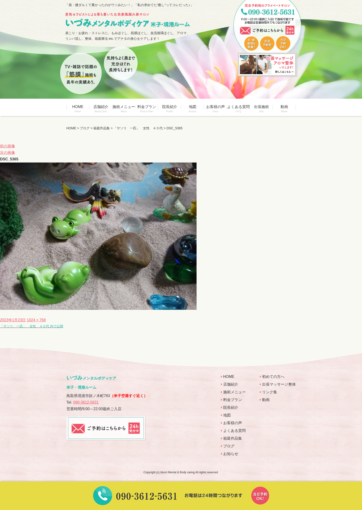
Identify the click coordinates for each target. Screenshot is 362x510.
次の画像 (7, 153)
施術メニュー (123, 109)
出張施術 (261, 109)
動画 (284, 109)
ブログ (228, 446)
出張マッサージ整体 (279, 384)
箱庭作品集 (232, 438)
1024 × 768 (36, 320)
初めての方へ (273, 377)
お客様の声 (215, 109)
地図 (192, 109)
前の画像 (7, 146)
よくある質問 (238, 109)
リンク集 (269, 392)
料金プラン (146, 109)
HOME (77, 109)
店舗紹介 (100, 109)
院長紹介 (169, 109)
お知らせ (230, 454)
